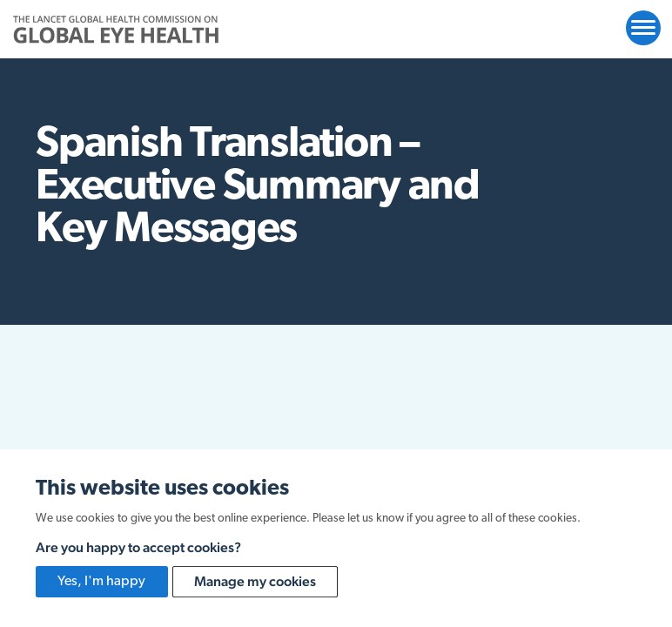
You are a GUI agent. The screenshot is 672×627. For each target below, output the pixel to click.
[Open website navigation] (643, 27)
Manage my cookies (255, 581)
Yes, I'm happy (101, 582)
